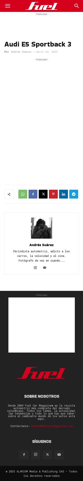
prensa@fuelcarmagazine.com (52, 426)
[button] (7, 6)
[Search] (77, 6)
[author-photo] (41, 238)
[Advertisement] (41, 22)
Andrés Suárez (21, 51)
